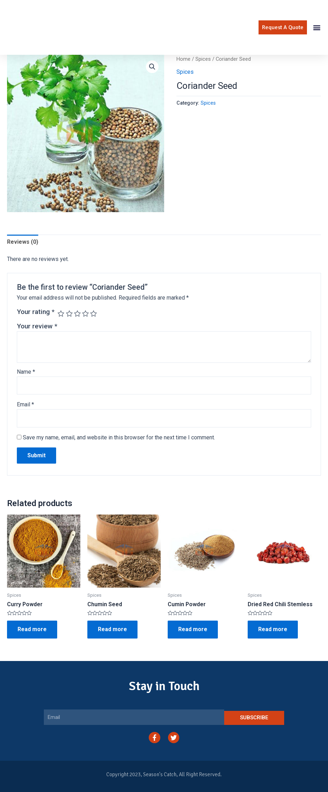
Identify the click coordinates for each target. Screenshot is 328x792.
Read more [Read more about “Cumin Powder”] (192, 629)
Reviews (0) (22, 241)
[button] (283, 27)
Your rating (35, 312)
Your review (37, 326)
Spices (203, 59)
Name (26, 371)
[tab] (22, 242)
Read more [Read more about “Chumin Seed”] (112, 629)
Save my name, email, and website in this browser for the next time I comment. (119, 437)
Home (183, 59)
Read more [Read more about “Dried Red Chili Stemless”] (272, 629)
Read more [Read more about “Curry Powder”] (32, 629)
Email (25, 404)
